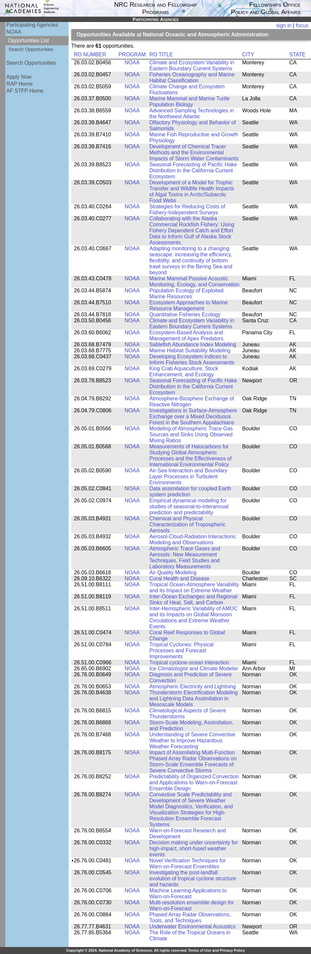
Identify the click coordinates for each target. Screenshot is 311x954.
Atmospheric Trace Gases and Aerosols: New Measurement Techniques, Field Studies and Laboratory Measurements (184, 557)
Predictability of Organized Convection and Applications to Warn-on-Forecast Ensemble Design (193, 782)
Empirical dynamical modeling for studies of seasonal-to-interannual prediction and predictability (188, 506)
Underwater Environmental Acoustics (192, 926)
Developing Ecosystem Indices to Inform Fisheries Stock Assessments (191, 359)
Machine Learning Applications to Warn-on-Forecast (187, 893)
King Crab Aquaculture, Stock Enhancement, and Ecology (183, 371)
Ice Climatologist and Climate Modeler (193, 668)
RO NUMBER (90, 54)
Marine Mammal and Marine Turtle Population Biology (189, 101)
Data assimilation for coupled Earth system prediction (190, 491)
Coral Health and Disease (179, 578)
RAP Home (19, 84)
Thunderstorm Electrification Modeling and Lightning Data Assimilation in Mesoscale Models (193, 698)
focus (302, 25)
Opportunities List (28, 40)
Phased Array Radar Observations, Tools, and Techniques (190, 917)
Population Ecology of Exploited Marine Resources (186, 293)
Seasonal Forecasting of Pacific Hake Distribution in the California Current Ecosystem (193, 170)
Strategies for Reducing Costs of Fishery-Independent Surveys (187, 209)
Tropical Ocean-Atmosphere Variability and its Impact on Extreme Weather (194, 587)
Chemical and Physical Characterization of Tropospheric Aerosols (187, 524)
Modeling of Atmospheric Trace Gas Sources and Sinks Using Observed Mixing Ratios (191, 434)
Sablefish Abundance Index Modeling (192, 344)
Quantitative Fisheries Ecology (184, 314)
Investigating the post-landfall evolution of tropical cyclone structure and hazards (192, 878)
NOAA (13, 32)
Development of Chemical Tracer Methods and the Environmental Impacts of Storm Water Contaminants (193, 152)
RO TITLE (161, 54)
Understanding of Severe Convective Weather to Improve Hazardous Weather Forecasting (192, 740)
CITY (248, 54)
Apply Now (19, 77)
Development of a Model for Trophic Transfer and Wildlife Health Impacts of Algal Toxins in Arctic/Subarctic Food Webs (191, 191)
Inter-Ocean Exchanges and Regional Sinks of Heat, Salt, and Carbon (193, 599)
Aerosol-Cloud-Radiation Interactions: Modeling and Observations (193, 539)
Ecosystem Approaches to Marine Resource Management (188, 305)
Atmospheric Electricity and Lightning (192, 686)
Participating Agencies (32, 25)
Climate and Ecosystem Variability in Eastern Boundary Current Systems (191, 65)
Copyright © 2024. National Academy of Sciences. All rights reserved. (126, 950)
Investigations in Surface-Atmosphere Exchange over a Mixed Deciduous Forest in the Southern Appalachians (193, 416)
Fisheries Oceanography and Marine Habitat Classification (191, 77)
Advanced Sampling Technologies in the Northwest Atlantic (191, 113)
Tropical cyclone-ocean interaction (189, 662)
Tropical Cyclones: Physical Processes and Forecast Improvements (181, 650)
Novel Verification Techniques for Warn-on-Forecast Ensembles (187, 863)
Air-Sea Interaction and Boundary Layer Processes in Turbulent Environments (188, 476)
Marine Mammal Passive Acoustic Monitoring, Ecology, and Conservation (194, 281)
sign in (284, 25)
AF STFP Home (24, 91)
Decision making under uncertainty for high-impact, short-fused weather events (193, 848)
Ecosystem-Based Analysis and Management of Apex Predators (186, 335)
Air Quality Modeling (172, 572)
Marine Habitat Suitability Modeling (189, 350)
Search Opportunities (31, 49)
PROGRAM (132, 54)
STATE (297, 54)
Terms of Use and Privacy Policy (216, 950)
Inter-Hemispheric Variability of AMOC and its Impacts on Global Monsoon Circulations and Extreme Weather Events (193, 617)
